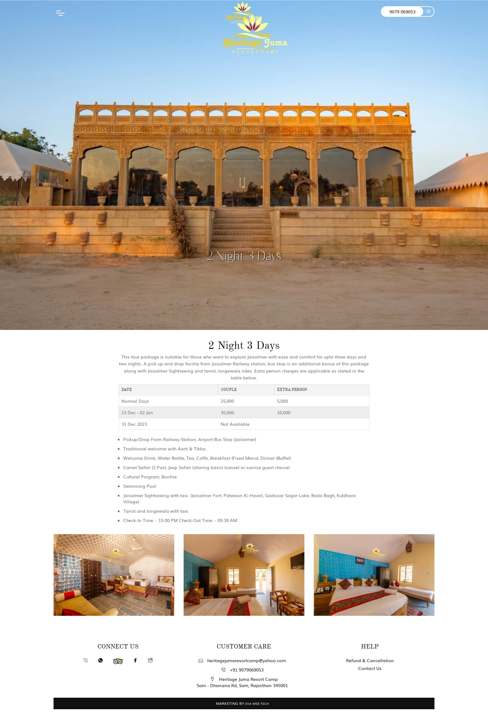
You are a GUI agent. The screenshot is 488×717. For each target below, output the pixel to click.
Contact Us (370, 668)
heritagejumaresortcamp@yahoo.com (242, 660)
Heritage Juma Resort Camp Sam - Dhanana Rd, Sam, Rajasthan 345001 (242, 682)
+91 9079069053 (242, 670)
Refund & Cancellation (370, 660)
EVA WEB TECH (257, 703)
